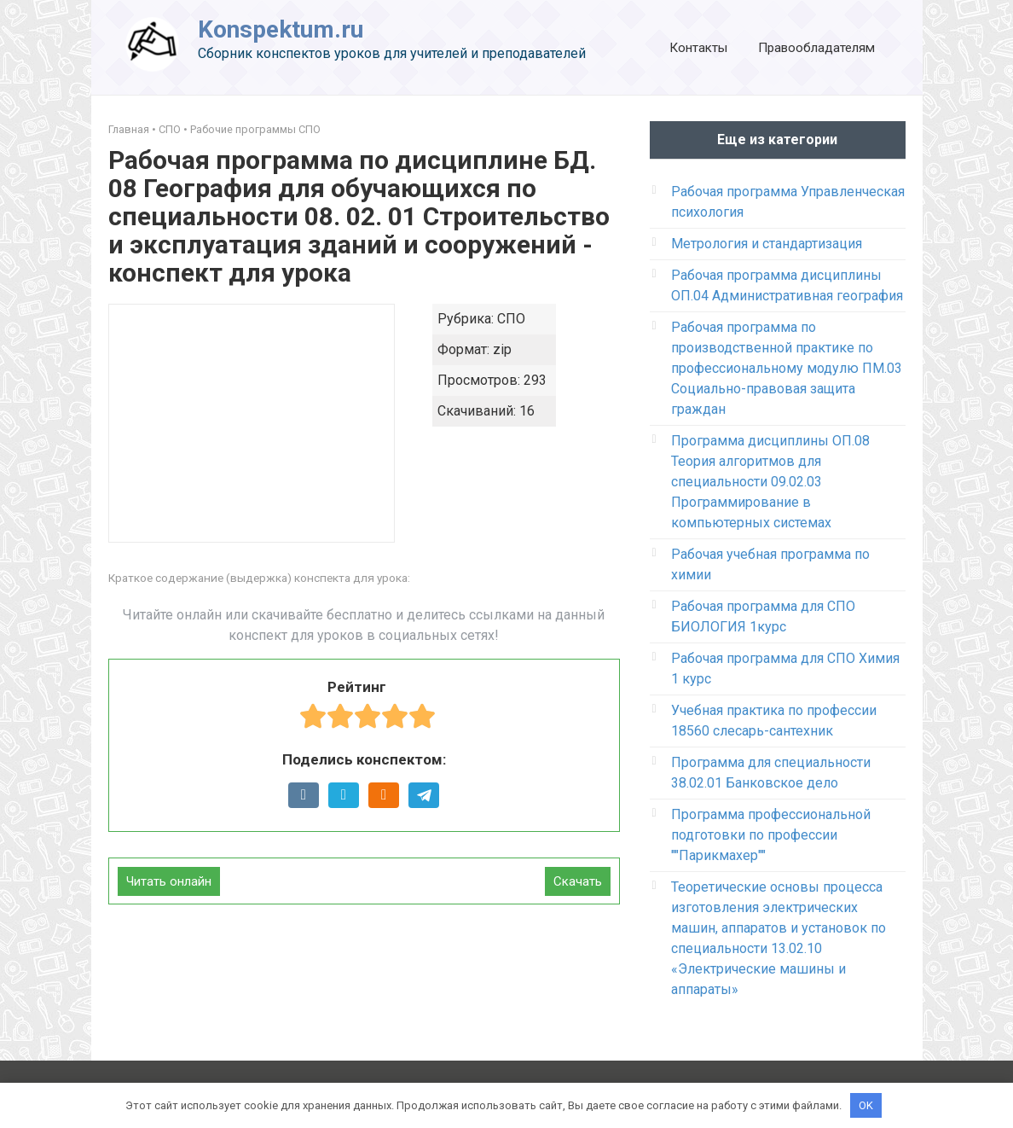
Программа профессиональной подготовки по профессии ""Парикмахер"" (771, 834)
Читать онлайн (168, 881)
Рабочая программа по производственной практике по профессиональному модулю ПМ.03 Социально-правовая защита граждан (786, 368)
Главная (128, 129)
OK (866, 1104)
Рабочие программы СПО (255, 129)
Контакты (698, 47)
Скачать (577, 881)
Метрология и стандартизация (766, 243)
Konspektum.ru (280, 29)
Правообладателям (816, 47)
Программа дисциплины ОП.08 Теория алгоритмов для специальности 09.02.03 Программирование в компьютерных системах (770, 482)
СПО (170, 129)
